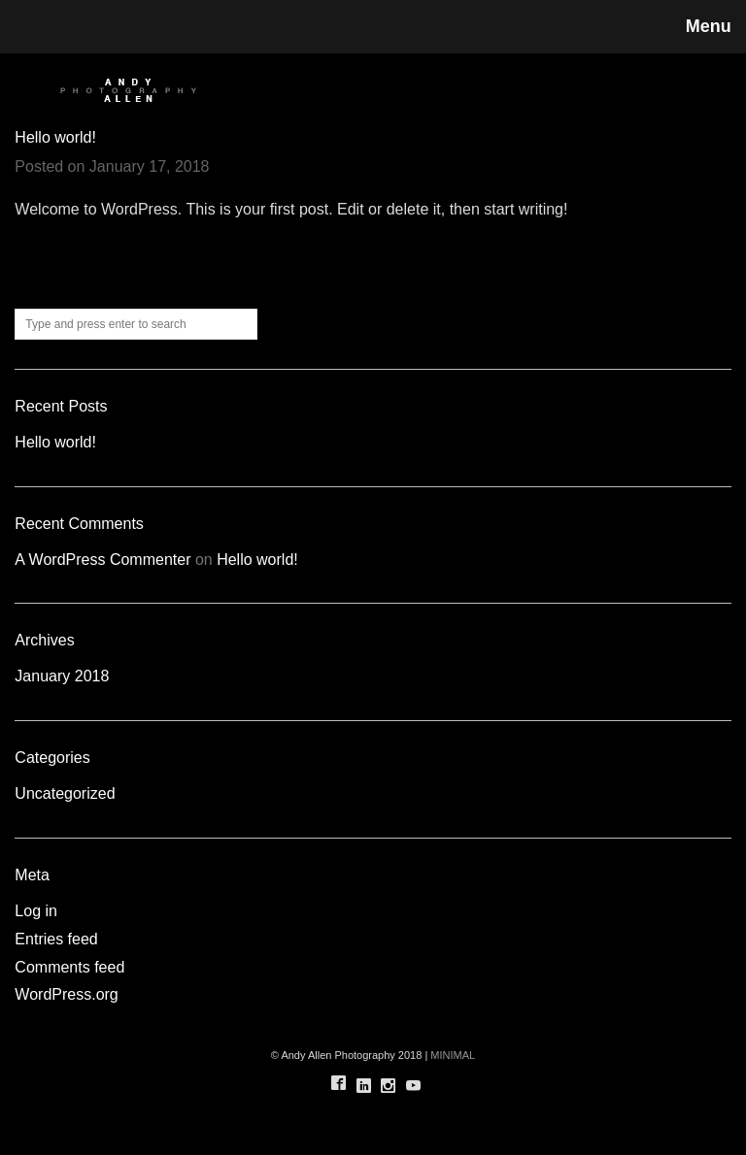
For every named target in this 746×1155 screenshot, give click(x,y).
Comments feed (69, 967)
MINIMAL (452, 1055)
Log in (36, 911)
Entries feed (56, 939)
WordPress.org (66, 994)
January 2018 (62, 676)
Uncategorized (65, 793)
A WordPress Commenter (102, 559)
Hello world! (55, 137)
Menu (708, 26)
